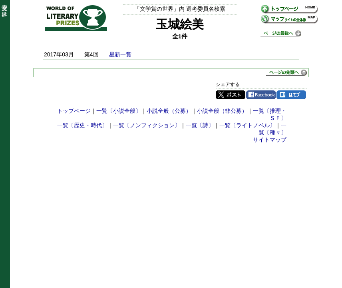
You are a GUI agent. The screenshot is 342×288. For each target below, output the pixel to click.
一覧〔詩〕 (200, 125)
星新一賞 (120, 54)
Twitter (230, 94)
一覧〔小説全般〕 (118, 111)
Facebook (261, 94)
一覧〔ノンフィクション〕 (146, 125)
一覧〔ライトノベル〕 (247, 125)
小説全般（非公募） (222, 111)
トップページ (74, 111)
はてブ (291, 94)
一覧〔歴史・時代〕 (82, 125)
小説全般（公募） (169, 111)
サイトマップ (269, 139)
